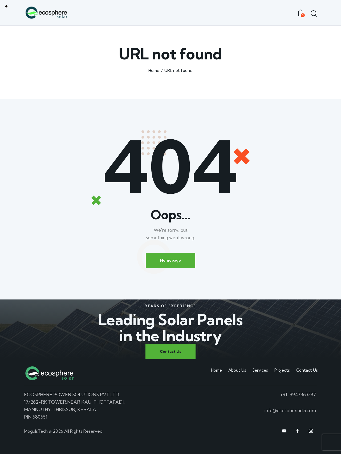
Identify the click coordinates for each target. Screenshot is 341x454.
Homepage (170, 260)
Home (153, 70)
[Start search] (313, 13)
